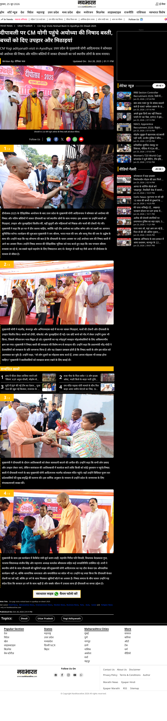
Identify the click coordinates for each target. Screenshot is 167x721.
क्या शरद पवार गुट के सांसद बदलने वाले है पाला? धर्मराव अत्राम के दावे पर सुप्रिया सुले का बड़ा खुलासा (149, 130)
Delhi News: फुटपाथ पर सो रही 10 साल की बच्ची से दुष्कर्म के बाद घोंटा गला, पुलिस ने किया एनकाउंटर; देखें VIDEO (149, 223)
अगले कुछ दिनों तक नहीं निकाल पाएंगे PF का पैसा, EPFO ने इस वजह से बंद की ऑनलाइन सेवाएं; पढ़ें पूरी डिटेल (148, 140)
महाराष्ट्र (41, 12)
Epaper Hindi (128, 707)
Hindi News (6, 50)
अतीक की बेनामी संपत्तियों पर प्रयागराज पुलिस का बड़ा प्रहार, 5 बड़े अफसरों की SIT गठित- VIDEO (148, 244)
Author (146, 700)
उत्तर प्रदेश (53, 12)
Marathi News (110, 707)
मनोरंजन (88, 12)
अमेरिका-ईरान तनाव (88, 19)
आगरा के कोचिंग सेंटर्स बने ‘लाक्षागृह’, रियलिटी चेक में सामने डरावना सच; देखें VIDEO (148, 213)
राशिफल (141, 12)
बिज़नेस (100, 12)
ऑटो (126, 666)
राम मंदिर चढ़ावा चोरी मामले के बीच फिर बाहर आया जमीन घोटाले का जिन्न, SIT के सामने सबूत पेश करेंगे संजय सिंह (81, 412)
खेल (78, 12)
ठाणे (86, 670)
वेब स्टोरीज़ (9, 678)
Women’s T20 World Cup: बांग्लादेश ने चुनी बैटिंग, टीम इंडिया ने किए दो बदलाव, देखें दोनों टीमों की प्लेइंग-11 (148, 182)
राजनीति (128, 12)
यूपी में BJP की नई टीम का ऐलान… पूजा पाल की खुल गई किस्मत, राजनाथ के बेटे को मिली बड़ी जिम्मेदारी (22, 412)
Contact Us (109, 694)
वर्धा (86, 682)
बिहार (46, 674)
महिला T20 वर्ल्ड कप (38, 19)
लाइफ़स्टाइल (114, 12)
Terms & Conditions (130, 700)
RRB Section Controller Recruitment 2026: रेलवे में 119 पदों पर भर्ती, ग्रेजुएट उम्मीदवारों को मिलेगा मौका (147, 119)
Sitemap (134, 713)
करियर (127, 662)
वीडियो (127, 678)
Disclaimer (134, 694)
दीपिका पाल (20, 86)
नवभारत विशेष (157, 12)
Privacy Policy (110, 700)
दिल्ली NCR (49, 670)
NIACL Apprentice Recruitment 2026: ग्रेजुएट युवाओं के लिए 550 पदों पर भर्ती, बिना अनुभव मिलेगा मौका (148, 151)
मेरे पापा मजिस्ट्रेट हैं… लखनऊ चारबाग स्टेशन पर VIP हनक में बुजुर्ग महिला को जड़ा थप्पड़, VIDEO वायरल (147, 234)
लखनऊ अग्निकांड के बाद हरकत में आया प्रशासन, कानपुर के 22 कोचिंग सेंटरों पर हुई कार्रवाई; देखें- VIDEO (149, 265)
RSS (125, 713)
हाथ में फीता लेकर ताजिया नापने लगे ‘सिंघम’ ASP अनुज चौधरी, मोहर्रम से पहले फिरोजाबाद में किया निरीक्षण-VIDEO (21, 402)
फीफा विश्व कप (71, 19)
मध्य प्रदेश (67, 12)
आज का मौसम (117, 19)
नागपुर (87, 666)
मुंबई (86, 658)
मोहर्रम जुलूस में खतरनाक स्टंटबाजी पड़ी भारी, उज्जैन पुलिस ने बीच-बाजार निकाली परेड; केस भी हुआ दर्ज (149, 161)
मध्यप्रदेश (48, 666)
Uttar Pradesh (25, 50)
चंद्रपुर (87, 686)
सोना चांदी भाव (103, 19)
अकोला (87, 678)
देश (22, 12)
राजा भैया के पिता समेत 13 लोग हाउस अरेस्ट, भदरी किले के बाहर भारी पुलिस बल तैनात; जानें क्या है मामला (81, 402)
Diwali (24, 643)
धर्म (126, 674)
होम (2, 12)
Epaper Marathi (111, 713)
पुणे (86, 662)
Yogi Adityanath (72, 643)
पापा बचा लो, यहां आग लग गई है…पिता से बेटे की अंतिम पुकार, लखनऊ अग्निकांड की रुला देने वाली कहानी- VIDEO (149, 255)
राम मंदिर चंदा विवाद (56, 19)
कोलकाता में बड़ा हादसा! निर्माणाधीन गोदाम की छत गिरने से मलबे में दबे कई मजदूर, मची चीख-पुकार (149, 202)
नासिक (87, 674)
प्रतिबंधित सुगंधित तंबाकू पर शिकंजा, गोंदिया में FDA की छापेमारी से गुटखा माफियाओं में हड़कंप (147, 172)
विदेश (30, 12)
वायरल (127, 658)
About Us (122, 694)
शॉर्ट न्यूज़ (12, 12)
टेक (126, 670)
